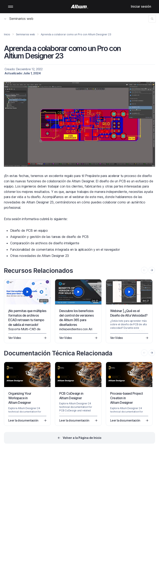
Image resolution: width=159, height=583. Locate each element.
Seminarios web (18, 19)
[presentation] (151, 270)
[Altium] (79, 6)
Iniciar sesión (141, 6)
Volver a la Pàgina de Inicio (82, 437)
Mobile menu (10, 6)
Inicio (7, 34)
